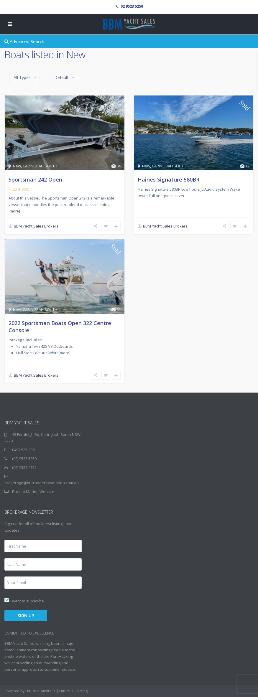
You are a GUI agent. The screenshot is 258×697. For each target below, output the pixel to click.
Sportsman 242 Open (35, 179)
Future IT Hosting (73, 690)
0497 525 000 (23, 449)
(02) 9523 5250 (24, 458)
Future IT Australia (40, 690)
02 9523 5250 (132, 6)
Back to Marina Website (33, 491)
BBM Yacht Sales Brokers (36, 226)
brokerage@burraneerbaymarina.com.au (41, 482)
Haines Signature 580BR (168, 179)
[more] (14, 211)
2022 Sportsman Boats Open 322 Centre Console (60, 326)
